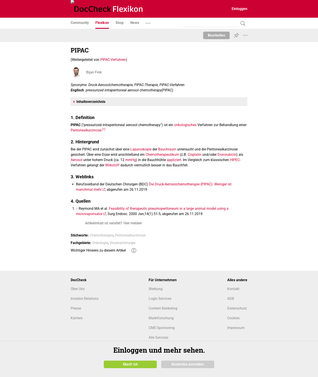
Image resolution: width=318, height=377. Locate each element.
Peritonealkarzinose (86, 130)
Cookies (233, 318)
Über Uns (78, 289)
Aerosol (76, 160)
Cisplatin (194, 154)
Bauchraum (167, 149)
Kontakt (233, 289)
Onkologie (100, 243)
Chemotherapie (101, 235)
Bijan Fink (94, 72)
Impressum (236, 328)
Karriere (77, 318)
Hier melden (132, 223)
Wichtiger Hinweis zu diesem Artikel (98, 250)
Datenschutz (237, 308)
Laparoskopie (140, 149)
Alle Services (158, 337)
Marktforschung (161, 318)
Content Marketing (163, 308)
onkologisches (185, 125)
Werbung (156, 289)
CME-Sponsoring (162, 328)
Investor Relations (84, 298)
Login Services (160, 298)
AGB (230, 298)
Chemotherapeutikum (162, 154)
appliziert (174, 160)
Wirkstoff (112, 165)
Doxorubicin (227, 154)
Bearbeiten (216, 35)
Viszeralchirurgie (122, 243)
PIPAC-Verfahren (113, 60)
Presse (76, 308)
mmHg (130, 160)
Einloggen (239, 9)
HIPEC (235, 160)
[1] (103, 129)
